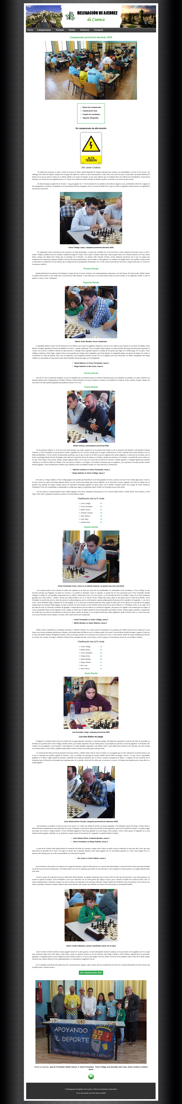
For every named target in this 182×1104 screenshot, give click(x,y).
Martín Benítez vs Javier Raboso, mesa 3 (90, 623)
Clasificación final (90, 111)
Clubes (72, 30)
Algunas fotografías (91, 118)
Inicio (30, 30)
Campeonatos (44, 30)
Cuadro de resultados (91, 114)
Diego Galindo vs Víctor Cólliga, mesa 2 (89, 473)
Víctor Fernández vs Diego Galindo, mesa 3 (90, 842)
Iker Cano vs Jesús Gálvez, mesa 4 (92, 858)
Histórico (84, 30)
